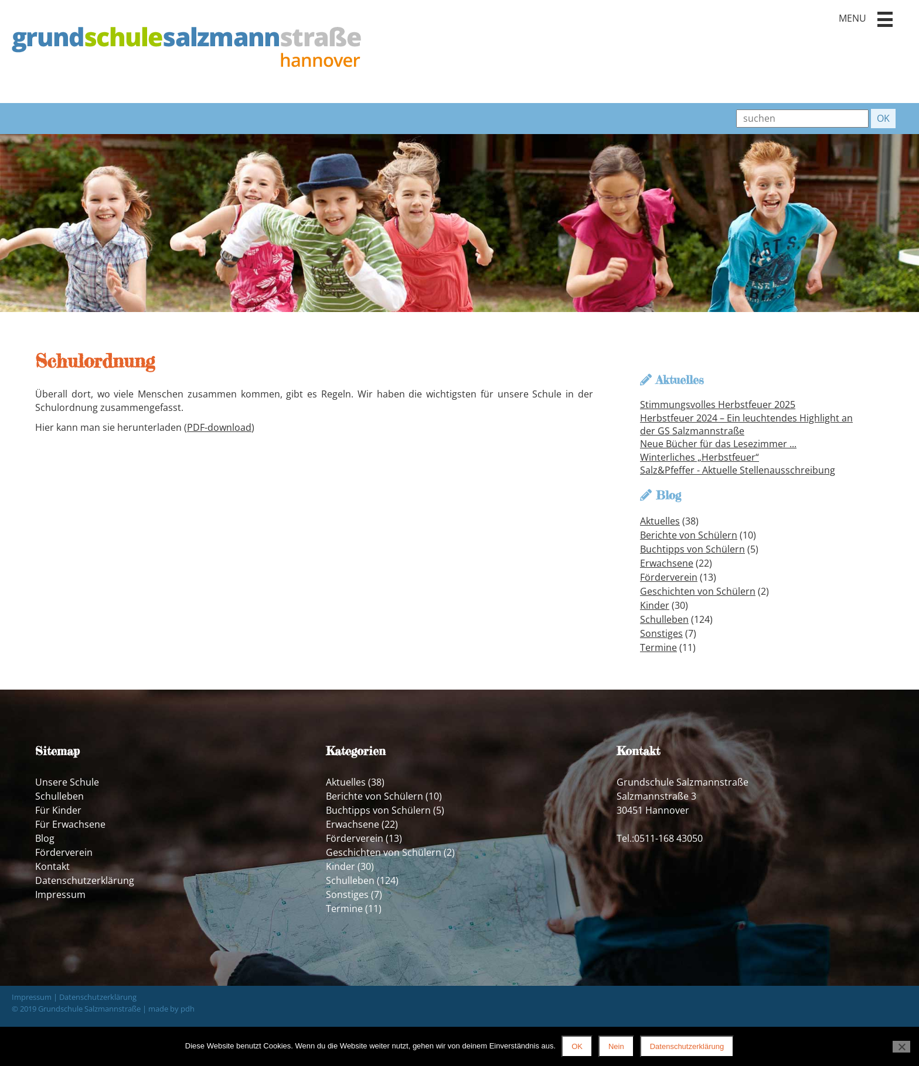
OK (577, 1046)
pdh (188, 1008)
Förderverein (668, 577)
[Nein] (901, 1047)
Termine (658, 647)
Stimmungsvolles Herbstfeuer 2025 (717, 404)
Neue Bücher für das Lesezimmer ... (718, 443)
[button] (885, 19)
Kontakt (52, 866)
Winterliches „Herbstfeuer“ (699, 457)
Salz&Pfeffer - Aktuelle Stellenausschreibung (737, 470)
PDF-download (219, 427)
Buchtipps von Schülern (692, 549)
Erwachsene (666, 563)
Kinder (654, 605)
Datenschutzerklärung (84, 880)
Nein (616, 1046)
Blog (45, 838)
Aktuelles (660, 521)
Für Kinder (58, 810)
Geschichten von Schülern (697, 591)
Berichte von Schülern (688, 535)
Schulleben (664, 619)
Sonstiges (661, 633)
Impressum (60, 894)
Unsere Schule (67, 782)
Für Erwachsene (70, 824)
